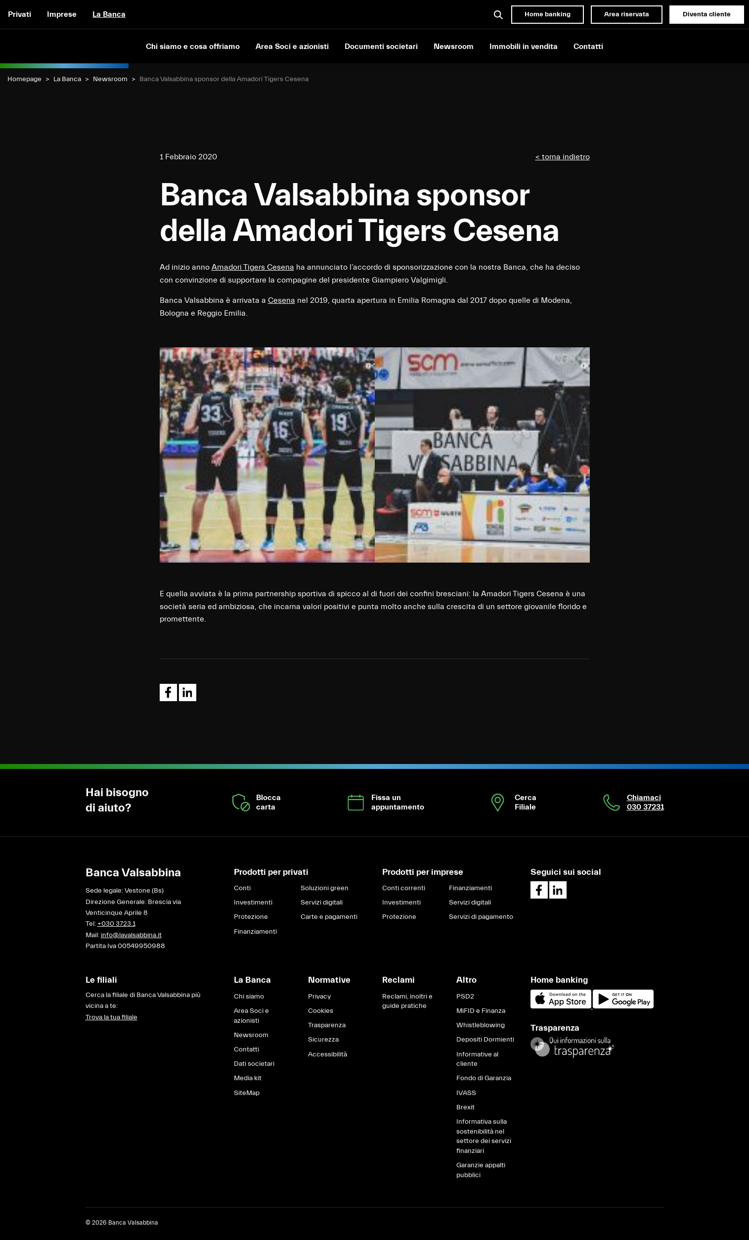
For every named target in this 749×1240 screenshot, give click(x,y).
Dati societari (254, 1064)
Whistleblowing (480, 1025)
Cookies (320, 1011)
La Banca (109, 14)
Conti (242, 888)
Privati (19, 14)
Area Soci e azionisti (292, 46)
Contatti (588, 46)
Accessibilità (327, 1054)
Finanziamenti (255, 932)
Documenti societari (381, 46)
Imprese (62, 14)
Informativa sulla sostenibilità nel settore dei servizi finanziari (483, 1136)
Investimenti (253, 902)
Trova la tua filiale (111, 1017)
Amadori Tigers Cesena (253, 267)
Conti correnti (403, 888)
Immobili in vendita (523, 46)
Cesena (281, 300)
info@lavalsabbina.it (131, 935)
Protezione (251, 917)
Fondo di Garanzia (483, 1078)
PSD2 (465, 997)
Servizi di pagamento (481, 917)
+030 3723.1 (116, 924)
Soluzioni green (325, 888)
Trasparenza (327, 1025)
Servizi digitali (322, 902)
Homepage (24, 79)
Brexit (465, 1107)
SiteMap (247, 1093)
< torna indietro (562, 156)
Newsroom (454, 46)
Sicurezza (323, 1040)
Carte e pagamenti (329, 917)
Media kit (248, 1078)
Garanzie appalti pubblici (480, 1170)
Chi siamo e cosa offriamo (193, 46)
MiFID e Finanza (480, 1011)
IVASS (466, 1093)
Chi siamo (249, 997)
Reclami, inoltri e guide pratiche (407, 1001)
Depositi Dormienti (485, 1040)
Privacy (319, 997)
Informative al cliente (477, 1059)
